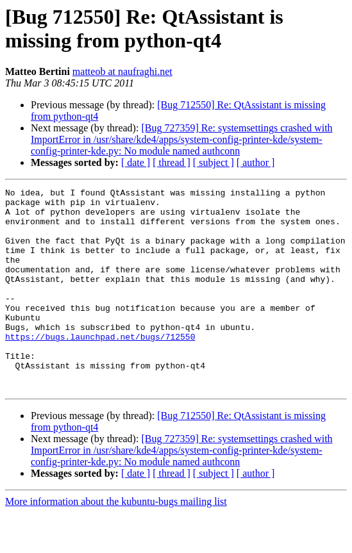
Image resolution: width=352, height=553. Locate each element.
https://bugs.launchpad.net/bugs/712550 (100, 367)
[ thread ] (171, 162)
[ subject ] (213, 162)
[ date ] (135, 162)
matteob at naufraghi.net (122, 71)
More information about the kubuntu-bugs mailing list (116, 541)
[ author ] (256, 162)
